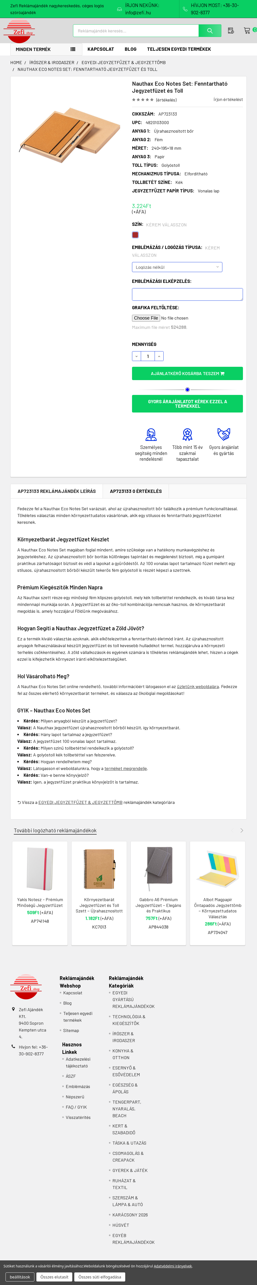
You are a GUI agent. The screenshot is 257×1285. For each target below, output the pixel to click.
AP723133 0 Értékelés (136, 496)
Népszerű (75, 1102)
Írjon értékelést (228, 104)
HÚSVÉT (120, 1230)
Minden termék (33, 54)
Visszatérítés (78, 1122)
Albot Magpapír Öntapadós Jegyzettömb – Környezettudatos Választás (217, 913)
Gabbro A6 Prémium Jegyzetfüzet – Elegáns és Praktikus (158, 910)
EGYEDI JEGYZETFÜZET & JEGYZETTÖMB (80, 807)
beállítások (20, 1277)
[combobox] (149, 34)
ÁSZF (71, 1081)
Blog (131, 54)
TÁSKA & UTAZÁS (129, 1148)
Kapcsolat (101, 54)
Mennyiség (144, 349)
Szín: (159, 230)
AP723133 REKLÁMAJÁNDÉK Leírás (57, 496)
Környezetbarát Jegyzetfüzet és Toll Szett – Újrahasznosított (99, 910)
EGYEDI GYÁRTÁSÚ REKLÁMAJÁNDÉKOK (133, 1004)
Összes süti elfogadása (99, 1277)
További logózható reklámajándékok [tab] (55, 835)
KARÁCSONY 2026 (130, 1220)
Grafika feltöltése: (155, 313)
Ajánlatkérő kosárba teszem (187, 378)
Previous (233, 836)
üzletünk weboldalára (198, 691)
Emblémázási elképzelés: (161, 286)
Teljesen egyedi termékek (179, 54)
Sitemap (71, 1035)
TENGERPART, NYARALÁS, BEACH (126, 1113)
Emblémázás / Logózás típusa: (176, 256)
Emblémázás (78, 1091)
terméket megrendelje (125, 773)
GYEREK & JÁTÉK (130, 1175)
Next (241, 836)
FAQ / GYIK (76, 1112)
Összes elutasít (54, 1277)
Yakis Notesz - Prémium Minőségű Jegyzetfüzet (40, 907)
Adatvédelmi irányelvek (173, 1266)
